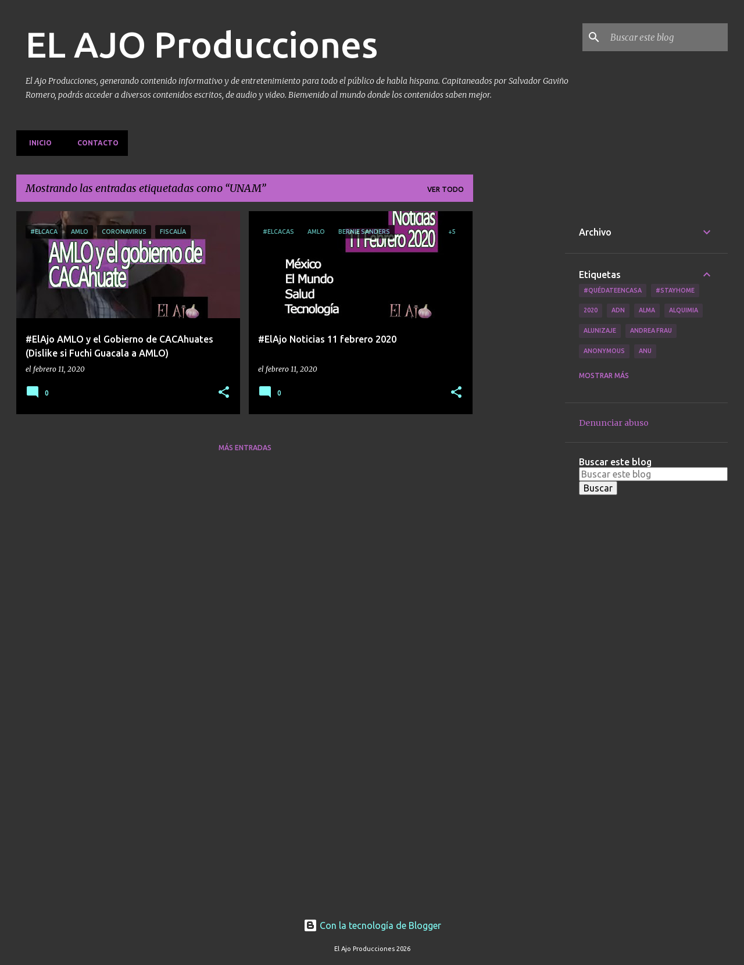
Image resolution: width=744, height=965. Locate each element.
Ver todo (445, 189)
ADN (618, 310)
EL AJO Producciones (202, 44)
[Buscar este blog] (667, 37)
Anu (645, 350)
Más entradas (245, 447)
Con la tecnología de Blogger (372, 925)
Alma (647, 310)
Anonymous (604, 350)
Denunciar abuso (614, 423)
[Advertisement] (519, 385)
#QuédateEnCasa (613, 290)
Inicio (37, 143)
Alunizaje (600, 330)
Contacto (94, 143)
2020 (591, 310)
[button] (224, 393)
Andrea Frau (651, 330)
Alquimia (683, 310)
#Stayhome (675, 290)
